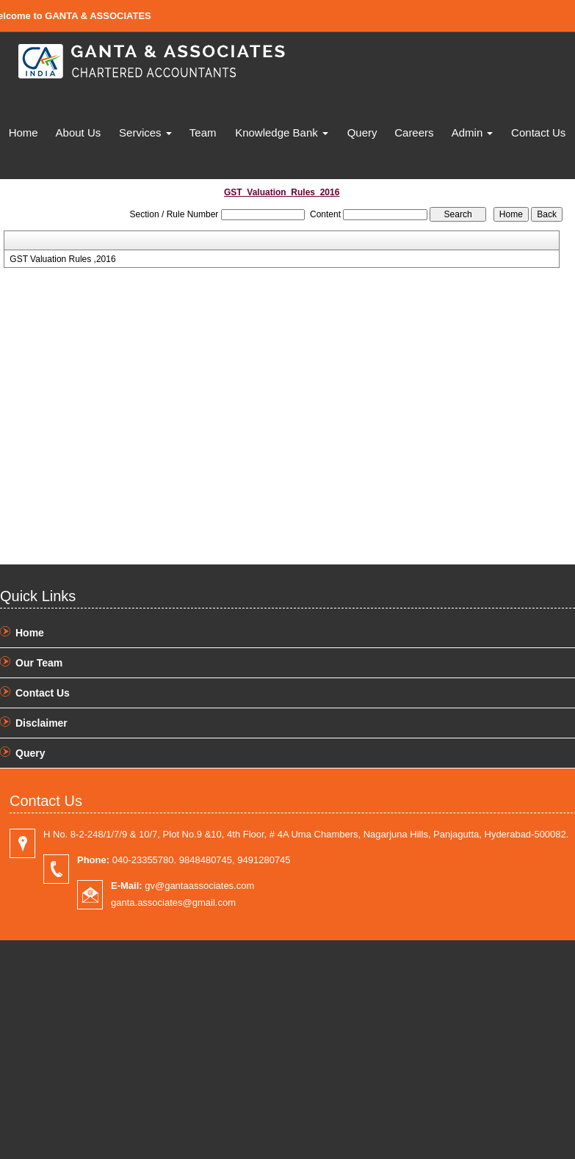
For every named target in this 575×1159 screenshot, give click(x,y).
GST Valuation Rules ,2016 (62, 259)
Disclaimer (41, 723)
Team (203, 132)
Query (362, 132)
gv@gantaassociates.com (182, 885)
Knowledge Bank (281, 132)
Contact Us (538, 132)
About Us (78, 132)
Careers (413, 132)
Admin (472, 132)
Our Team (38, 663)
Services (145, 132)
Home (23, 132)
